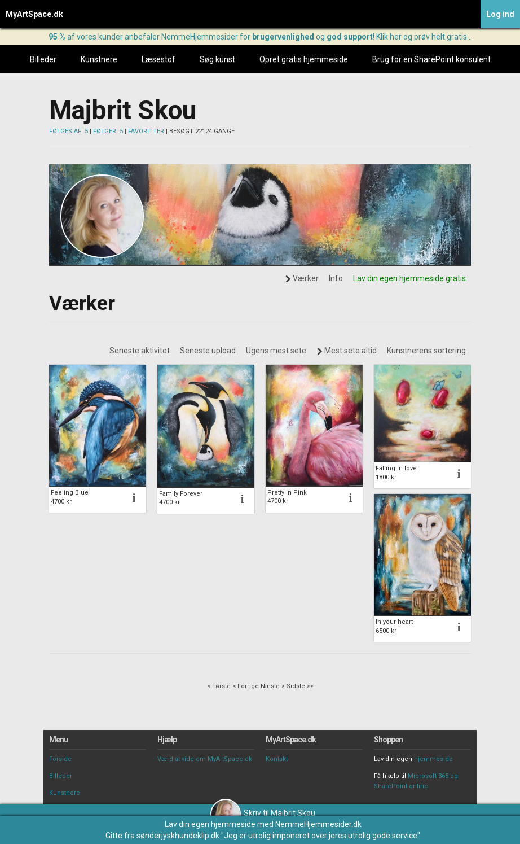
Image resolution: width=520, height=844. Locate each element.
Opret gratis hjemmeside (303, 59)
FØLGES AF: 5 (68, 131)
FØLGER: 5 (108, 131)
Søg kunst (217, 59)
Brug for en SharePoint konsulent (431, 59)
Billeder (43, 59)
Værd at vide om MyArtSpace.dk (204, 759)
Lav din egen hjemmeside (210, 824)
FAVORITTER (146, 131)
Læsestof (158, 59)
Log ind (500, 14)
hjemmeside (433, 759)
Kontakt (277, 759)
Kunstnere (99, 59)
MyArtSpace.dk (34, 14)
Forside (60, 759)
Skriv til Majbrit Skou (262, 812)
